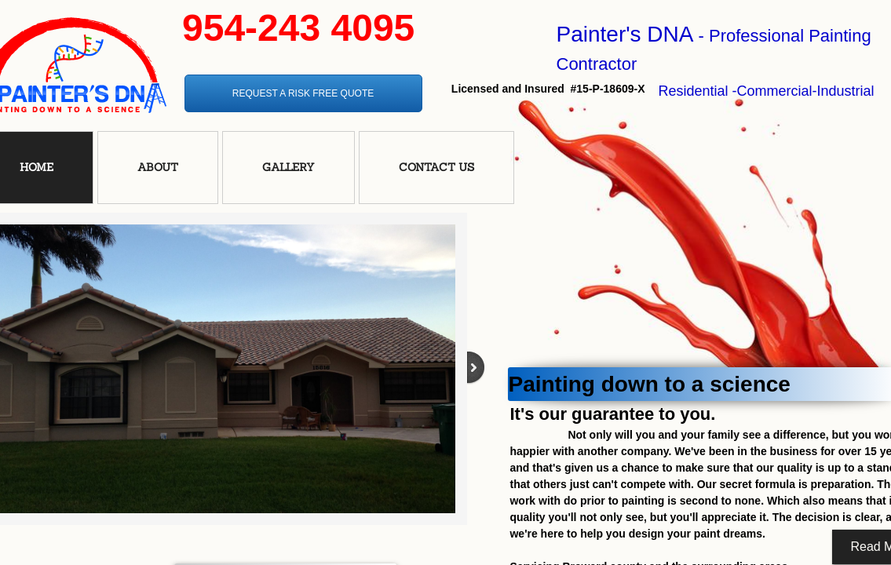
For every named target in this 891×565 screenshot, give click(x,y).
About (157, 167)
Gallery (288, 167)
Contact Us (436, 167)
